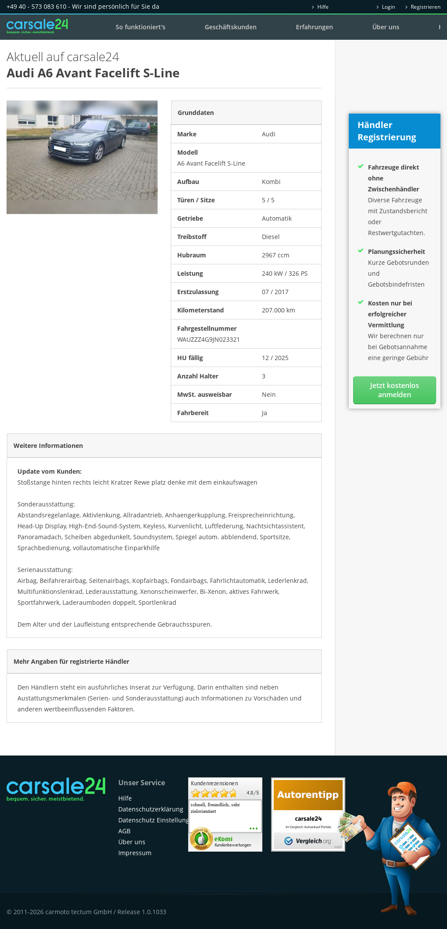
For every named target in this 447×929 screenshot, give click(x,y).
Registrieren (423, 6)
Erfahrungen (314, 27)
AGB (124, 831)
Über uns (385, 27)
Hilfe (320, 6)
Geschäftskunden (231, 27)
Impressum (134, 853)
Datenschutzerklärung (150, 809)
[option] (82, 157)
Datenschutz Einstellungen (157, 820)
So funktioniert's (140, 27)
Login (386, 6)
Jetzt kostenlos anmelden (394, 390)
